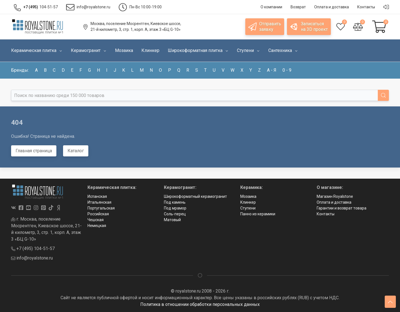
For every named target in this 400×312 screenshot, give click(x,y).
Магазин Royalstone (335, 196)
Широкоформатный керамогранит (195, 196)
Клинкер (248, 202)
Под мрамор (175, 208)
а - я (271, 70)
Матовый (172, 220)
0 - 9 (286, 70)
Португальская (101, 208)
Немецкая (97, 225)
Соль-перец (175, 214)
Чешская (96, 220)
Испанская (97, 196)
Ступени (248, 208)
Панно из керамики (257, 214)
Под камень (175, 202)
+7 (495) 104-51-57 (33, 248)
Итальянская (99, 202)
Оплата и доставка (334, 202)
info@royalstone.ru (32, 258)
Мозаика (248, 196)
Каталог (76, 150)
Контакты (325, 214)
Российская (98, 214)
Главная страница (34, 150)
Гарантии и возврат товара (341, 208)
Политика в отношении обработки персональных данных (200, 304)
